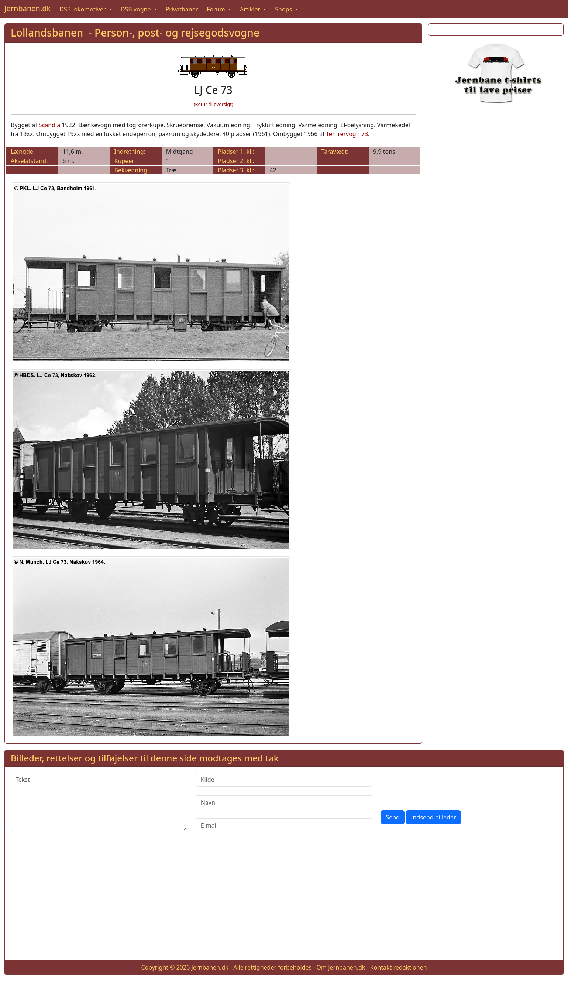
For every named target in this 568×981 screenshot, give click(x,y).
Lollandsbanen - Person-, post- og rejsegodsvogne (135, 33)
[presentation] (437, 787)
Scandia (49, 125)
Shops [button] (284, 9)
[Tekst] (99, 802)
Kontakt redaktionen (398, 967)
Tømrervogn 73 (347, 134)
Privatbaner (182, 9)
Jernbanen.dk (27, 8)
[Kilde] (284, 780)
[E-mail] (284, 825)
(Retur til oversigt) (213, 104)
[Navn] (284, 802)
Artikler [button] (251, 9)
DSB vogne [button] (136, 9)
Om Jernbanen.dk (341, 967)
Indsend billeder (433, 817)
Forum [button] (217, 9)
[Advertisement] (496, 165)
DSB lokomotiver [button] (83, 9)
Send (393, 817)
